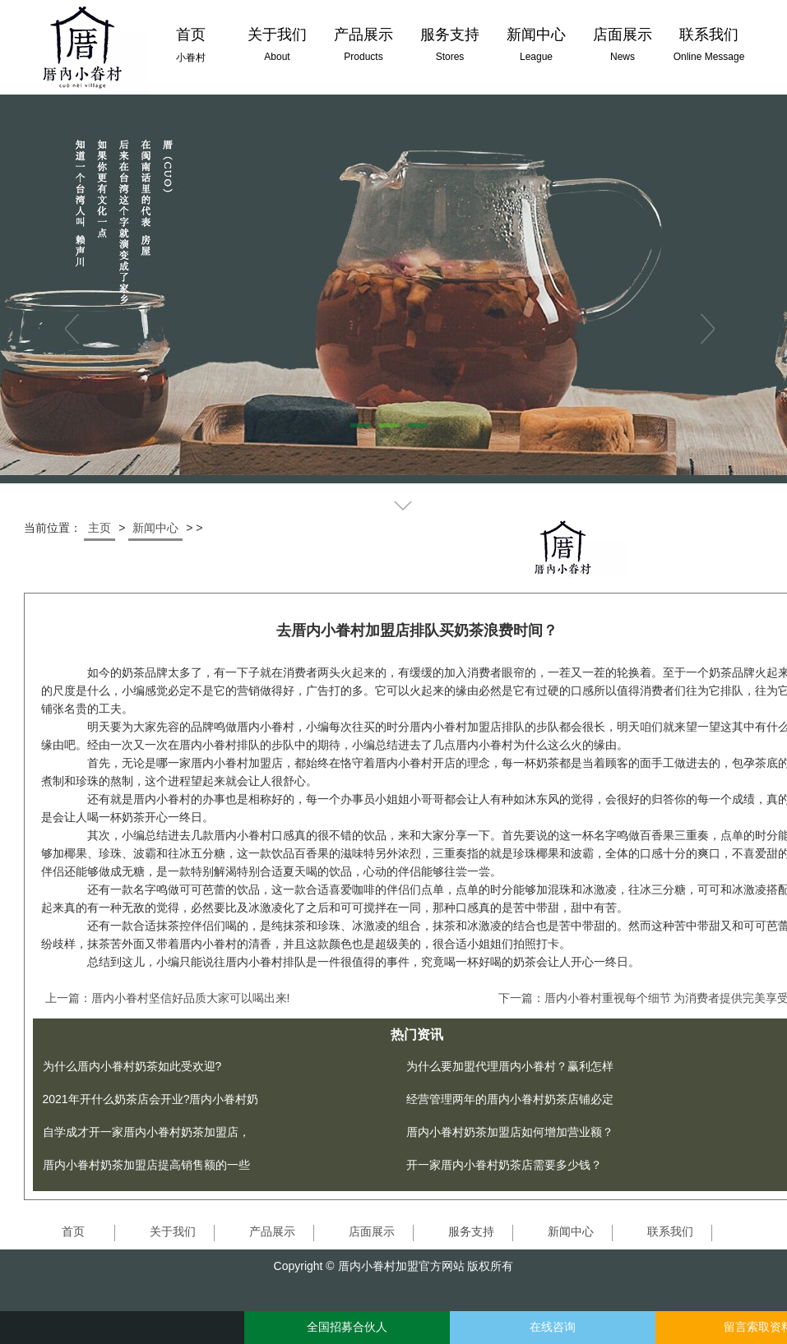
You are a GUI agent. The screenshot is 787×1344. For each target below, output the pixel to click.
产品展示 (272, 1231)
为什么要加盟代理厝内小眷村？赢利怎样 (509, 1066)
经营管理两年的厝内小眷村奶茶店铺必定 (509, 1099)
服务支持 (471, 1231)
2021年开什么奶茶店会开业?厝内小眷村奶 (151, 1099)
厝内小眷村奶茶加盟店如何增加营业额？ (509, 1131)
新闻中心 (155, 527)
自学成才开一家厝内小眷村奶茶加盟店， (146, 1131)
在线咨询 (553, 1327)
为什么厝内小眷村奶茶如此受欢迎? (132, 1066)
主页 (99, 527)
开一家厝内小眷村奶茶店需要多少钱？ (504, 1164)
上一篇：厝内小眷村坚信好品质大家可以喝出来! (167, 998)
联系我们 (670, 1231)
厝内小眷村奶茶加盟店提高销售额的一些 (146, 1164)
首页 (73, 1231)
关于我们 (173, 1231)
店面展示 (372, 1231)
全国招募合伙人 (347, 1327)
